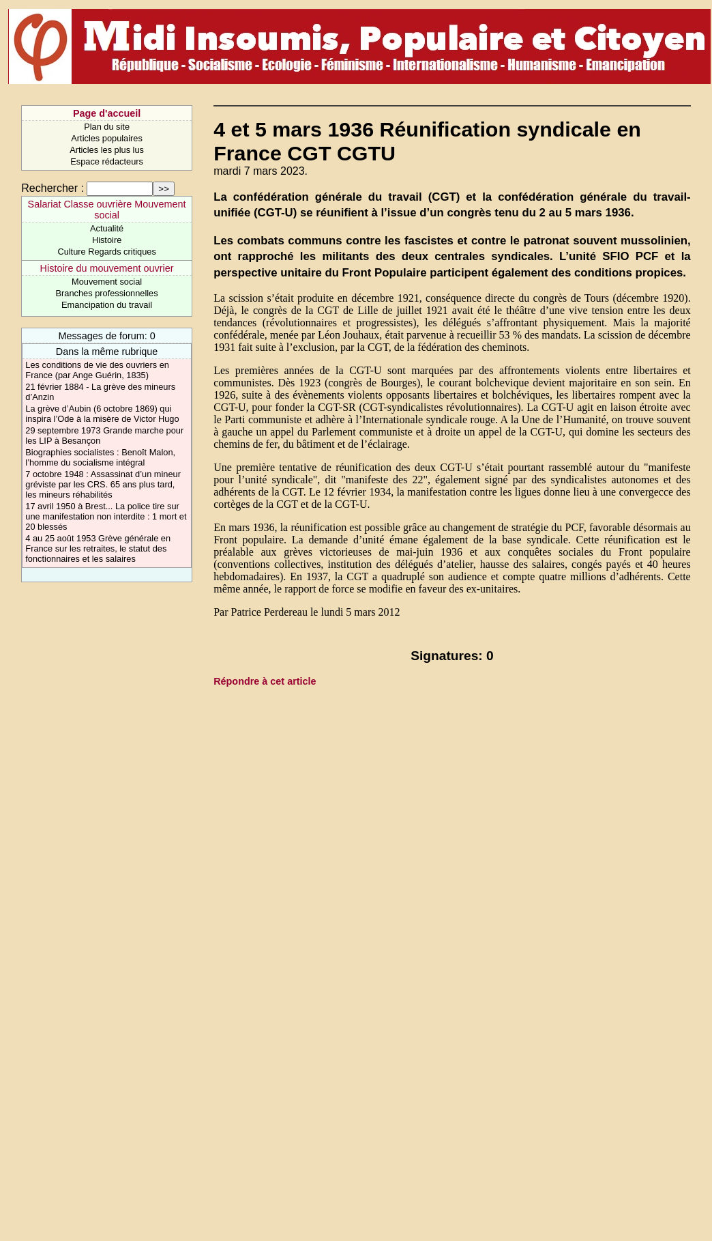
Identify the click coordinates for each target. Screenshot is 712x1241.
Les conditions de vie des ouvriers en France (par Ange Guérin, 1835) (97, 370)
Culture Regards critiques (106, 251)
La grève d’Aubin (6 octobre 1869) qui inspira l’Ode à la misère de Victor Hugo (102, 413)
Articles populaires (107, 138)
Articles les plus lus (107, 150)
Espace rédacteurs (106, 161)
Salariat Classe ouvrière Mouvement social (107, 209)
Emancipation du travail (106, 305)
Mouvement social (107, 281)
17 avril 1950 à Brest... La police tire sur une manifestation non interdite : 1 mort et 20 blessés (105, 516)
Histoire (106, 240)
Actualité (106, 228)
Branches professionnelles (107, 293)
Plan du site (107, 127)
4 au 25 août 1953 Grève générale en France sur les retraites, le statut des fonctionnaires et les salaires (97, 548)
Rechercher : (52, 188)
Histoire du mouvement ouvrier (107, 268)
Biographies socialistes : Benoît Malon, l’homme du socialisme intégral (100, 457)
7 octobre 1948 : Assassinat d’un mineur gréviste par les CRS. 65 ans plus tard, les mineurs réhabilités (103, 484)
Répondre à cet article (264, 681)
